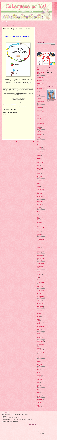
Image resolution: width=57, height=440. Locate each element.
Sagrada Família (39, 365)
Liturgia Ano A (39, 262)
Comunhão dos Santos (40, 131)
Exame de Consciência (40, 190)
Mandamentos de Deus (40, 268)
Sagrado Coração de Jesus (40, 367)
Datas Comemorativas (40, 150)
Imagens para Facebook (40, 232)
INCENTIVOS (39, 234)
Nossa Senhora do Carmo (40, 294)
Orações (38, 309)
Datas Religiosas (39, 151)
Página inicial (18, 141)
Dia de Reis (38, 161)
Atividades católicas (40, 88)
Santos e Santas (39, 375)
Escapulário (38, 183)
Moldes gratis (39, 284)
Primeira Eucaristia (39, 332)
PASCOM (38, 320)
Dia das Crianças (39, 156)
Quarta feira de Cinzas (40, 337)
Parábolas (38, 317)
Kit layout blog (39, 252)
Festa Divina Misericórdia (40, 197)
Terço (18, 106)
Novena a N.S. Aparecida (40, 297)
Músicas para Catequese (40, 290)
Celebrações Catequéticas (40, 128)
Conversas (38, 137)
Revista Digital (39, 354)
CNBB (38, 130)
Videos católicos (39, 402)
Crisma (38, 141)
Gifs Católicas (39, 211)
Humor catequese (39, 222)
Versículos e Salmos (39, 399)
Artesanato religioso (40, 85)
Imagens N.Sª (39, 231)
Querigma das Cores (40, 340)
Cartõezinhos (38, 110)
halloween (38, 219)
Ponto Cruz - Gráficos (40, 327)
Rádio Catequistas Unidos (40, 344)
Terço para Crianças (23, 106)
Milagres (38, 277)
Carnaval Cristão (39, 107)
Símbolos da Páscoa (39, 379)
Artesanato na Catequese (40, 83)
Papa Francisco (39, 313)
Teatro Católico (39, 383)
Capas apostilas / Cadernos (40, 105)
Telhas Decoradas (39, 386)
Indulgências (38, 235)
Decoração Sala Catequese (40, 153)
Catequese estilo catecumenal (39, 119)
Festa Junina (38, 200)
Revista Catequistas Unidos (41, 352)
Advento (38, 69)
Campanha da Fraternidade (40, 102)
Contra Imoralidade (39, 135)
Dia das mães (39, 158)
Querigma (38, 338)
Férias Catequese (39, 196)
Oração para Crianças (40, 307)
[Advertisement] (46, 32)
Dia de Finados (39, 159)
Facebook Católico (39, 193)
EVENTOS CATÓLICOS (40, 189)
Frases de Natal (39, 204)
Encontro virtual (39, 180)
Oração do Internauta (40, 306)
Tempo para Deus (39, 388)
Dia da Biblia (39, 155)
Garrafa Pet (38, 207)
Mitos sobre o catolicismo (40, 282)
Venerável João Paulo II (40, 398)
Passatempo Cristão (39, 322)
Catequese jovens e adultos (40, 123)
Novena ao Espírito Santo (40, 299)
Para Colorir (38, 316)
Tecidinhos (38, 385)
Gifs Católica (38, 210)
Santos (38, 373)
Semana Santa (39, 376)
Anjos (37, 74)
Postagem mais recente (6, 141)
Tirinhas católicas (39, 393)
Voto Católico (39, 406)
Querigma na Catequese (40, 341)
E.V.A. (38, 177)
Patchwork (38, 323)
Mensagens (38, 271)
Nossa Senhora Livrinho (40, 296)
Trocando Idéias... (39, 395)
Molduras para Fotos (40, 286)
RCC (37, 346)
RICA (37, 356)
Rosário (38, 357)
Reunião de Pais (39, 351)
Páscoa (38, 319)
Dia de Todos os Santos (40, 162)
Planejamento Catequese (40, 326)
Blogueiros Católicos (40, 97)
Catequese (38, 115)
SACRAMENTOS (39, 364)
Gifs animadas (39, 208)
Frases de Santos (39, 205)
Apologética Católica (40, 80)
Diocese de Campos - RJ (40, 169)
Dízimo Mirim (39, 173)
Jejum (37, 244)
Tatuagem (38, 382)
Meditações (38, 270)
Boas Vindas (38, 98)
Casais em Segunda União (40, 111)
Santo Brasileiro (39, 372)
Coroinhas (38, 138)
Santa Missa (38, 369)
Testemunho (38, 392)
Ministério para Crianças (40, 278)
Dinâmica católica (39, 168)
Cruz (37, 144)
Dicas (37, 166)
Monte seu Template (40, 287)
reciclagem (38, 348)
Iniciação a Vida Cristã (40, 241)
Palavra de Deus (39, 312)
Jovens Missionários (40, 251)
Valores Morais (39, 396)
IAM (37, 226)
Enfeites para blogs (39, 182)
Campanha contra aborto (40, 101)
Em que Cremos (39, 179)
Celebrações (38, 127)
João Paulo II (38, 247)
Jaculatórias (38, 243)
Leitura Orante (39, 254)
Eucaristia (38, 186)
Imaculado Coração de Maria (41, 227)
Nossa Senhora (39, 293)
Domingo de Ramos (39, 176)
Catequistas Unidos (39, 125)
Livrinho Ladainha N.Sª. (40, 263)
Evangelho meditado (40, 187)
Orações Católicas (39, 310)
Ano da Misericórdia (40, 77)
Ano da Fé (38, 76)
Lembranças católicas (40, 255)
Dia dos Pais (38, 165)
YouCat (38, 408)
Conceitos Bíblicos (39, 134)
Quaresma (38, 333)
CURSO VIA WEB (39, 148)
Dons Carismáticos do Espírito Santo (43, 47)
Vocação (38, 405)
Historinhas (38, 221)
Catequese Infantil (39, 122)
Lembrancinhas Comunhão (40, 258)
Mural (37, 289)
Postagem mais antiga (30, 141)
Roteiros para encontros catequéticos (40, 359)
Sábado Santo (39, 361)
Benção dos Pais (39, 94)
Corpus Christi (39, 140)
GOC (37, 214)
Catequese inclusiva (39, 120)
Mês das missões (39, 274)
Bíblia (37, 95)
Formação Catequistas (40, 201)
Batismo (38, 91)
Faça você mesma (39, 192)
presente (38, 330)
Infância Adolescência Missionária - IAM (11, 106)
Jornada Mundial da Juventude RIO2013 (39, 249)
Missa (37, 281)
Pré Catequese (39, 329)
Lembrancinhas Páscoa (40, 260)
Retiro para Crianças (40, 349)
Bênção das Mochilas (40, 92)
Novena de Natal (39, 300)
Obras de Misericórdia (40, 303)
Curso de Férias (39, 147)
